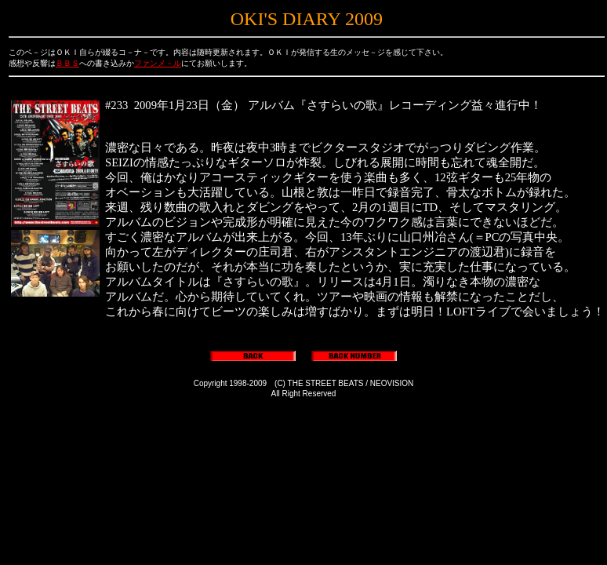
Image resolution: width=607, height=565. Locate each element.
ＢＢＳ (67, 63)
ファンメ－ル (157, 63)
